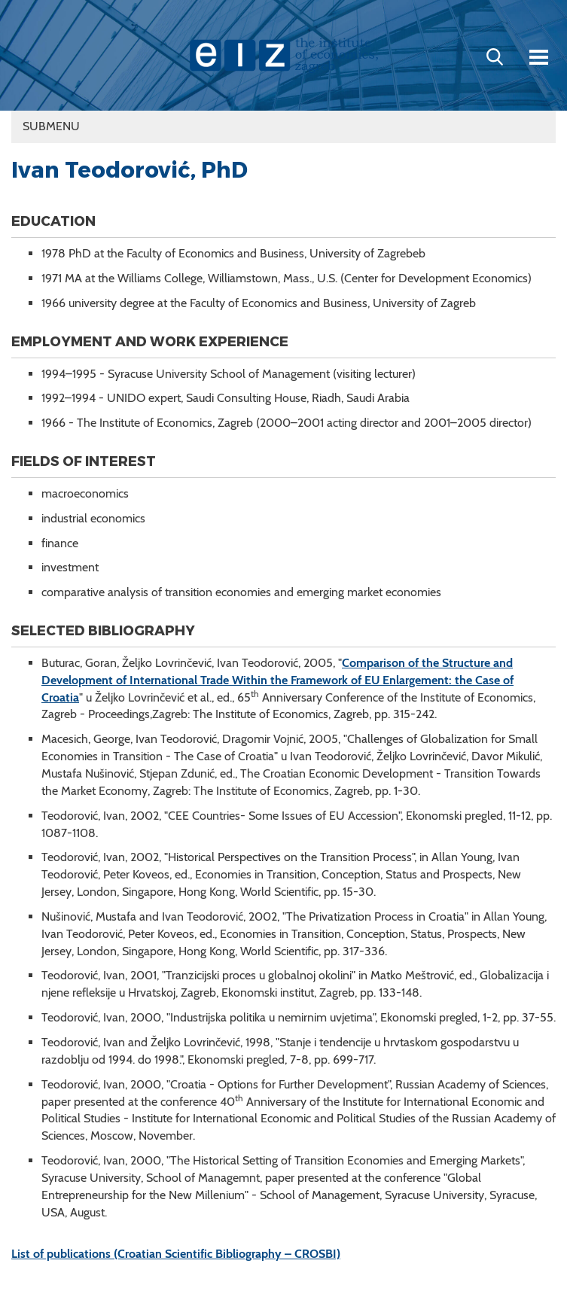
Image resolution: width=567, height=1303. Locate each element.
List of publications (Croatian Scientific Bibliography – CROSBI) (175, 1254)
